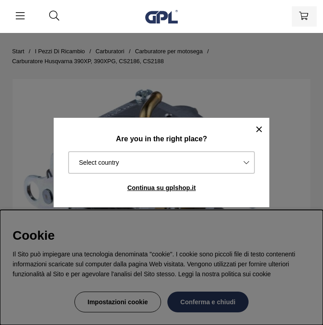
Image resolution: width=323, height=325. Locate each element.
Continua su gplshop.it (161, 187)
